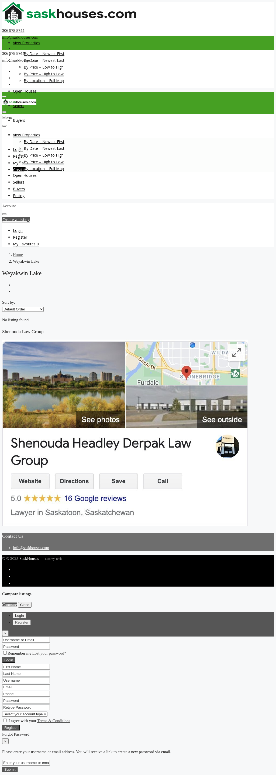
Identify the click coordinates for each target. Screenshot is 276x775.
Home (18, 254)
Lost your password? (49, 653)
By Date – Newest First (44, 53)
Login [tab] (19, 616)
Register (11, 728)
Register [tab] (22, 622)
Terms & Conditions (53, 721)
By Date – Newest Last (44, 60)
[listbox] (23, 309)
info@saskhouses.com (20, 37)
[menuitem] (18, 230)
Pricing (19, 195)
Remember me (17, 653)
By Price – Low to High (44, 67)
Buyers (19, 120)
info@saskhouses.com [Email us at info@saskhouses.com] (31, 548)
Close (24, 605)
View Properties (26, 42)
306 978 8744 (13, 30)
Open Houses (25, 91)
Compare (9, 605)
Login (8, 660)
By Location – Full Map (44, 80)
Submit (9, 769)
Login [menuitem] (18, 149)
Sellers (18, 182)
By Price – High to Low (44, 73)
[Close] (5, 633)
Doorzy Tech (53, 559)
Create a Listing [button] (16, 219)
